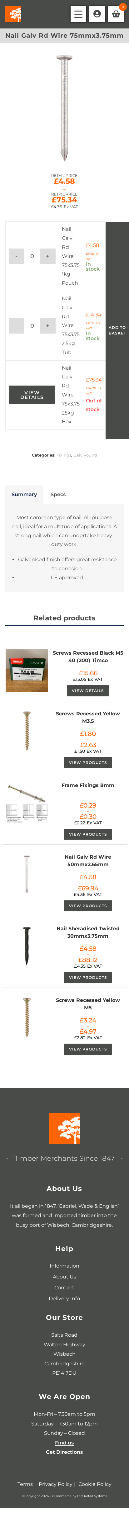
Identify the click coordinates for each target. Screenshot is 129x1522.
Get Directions (64, 1452)
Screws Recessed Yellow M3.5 (88, 717)
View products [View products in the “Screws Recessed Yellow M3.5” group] (88, 762)
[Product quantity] (32, 256)
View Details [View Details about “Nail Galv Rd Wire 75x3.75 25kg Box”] (32, 395)
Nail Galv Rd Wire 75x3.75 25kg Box (71, 395)
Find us (64, 1443)
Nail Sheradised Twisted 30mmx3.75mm (88, 932)
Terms (25, 1484)
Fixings (64, 455)
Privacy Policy (55, 1484)
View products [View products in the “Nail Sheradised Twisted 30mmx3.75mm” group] (88, 977)
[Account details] (97, 14)
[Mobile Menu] (78, 14)
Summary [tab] (24, 494)
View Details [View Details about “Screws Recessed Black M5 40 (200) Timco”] (88, 690)
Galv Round (85, 455)
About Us (64, 1277)
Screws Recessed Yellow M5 (88, 1004)
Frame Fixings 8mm (88, 785)
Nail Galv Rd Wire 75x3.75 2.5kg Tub (71, 325)
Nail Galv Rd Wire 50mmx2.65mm (88, 860)
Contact (64, 1288)
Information (64, 1266)
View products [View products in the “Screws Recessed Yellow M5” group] (88, 1049)
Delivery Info (64, 1299)
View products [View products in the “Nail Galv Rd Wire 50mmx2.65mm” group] (88, 905)
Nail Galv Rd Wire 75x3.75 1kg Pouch (71, 256)
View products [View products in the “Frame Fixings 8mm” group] (88, 834)
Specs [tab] (58, 494)
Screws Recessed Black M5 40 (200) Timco (88, 656)
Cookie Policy (95, 1484)
